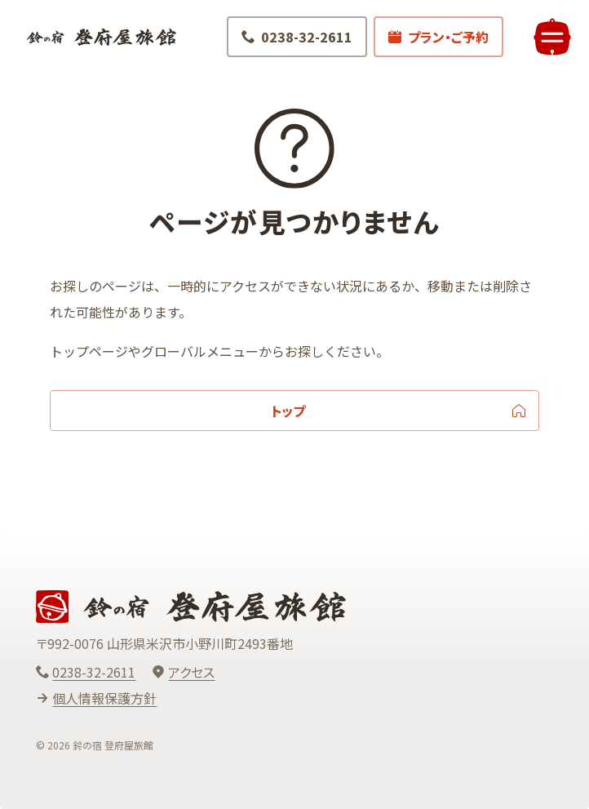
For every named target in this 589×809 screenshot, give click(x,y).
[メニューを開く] (550, 39)
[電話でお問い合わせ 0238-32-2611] (294, 39)
